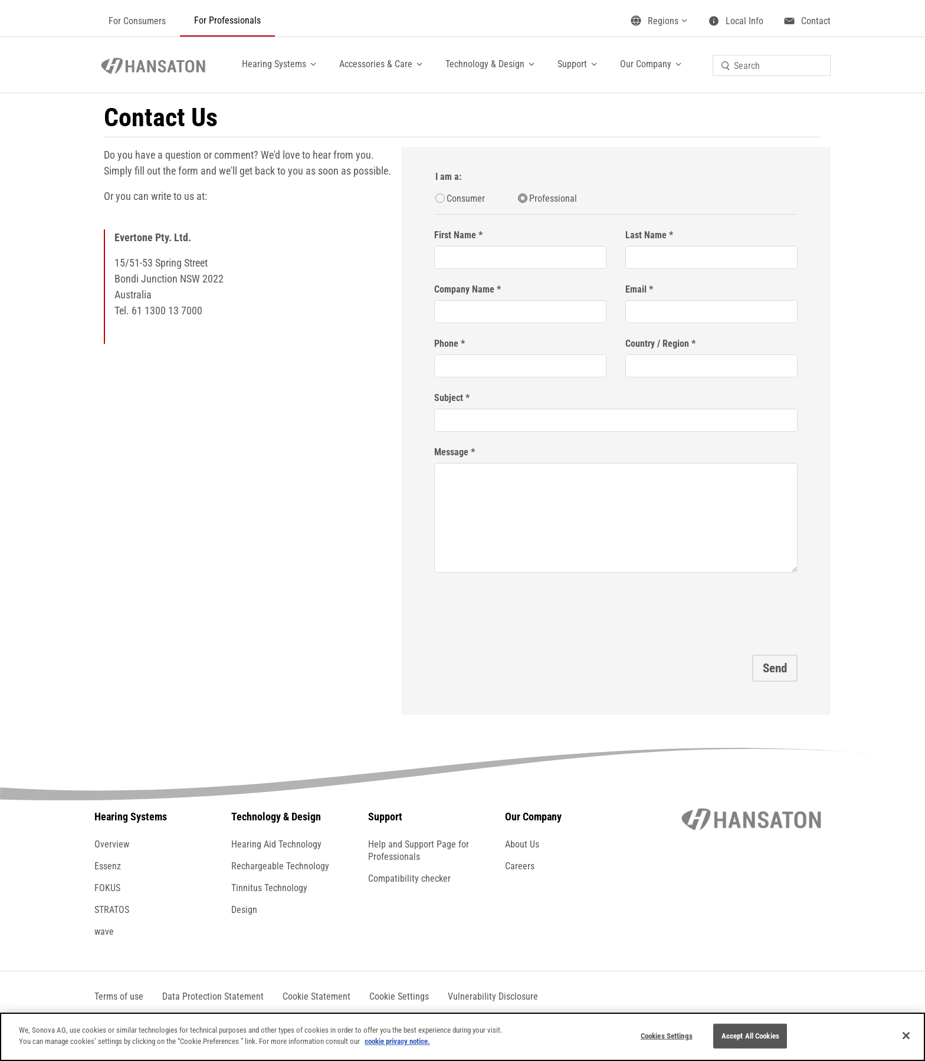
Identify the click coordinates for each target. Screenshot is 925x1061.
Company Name (464, 289)
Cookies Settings (667, 1036)
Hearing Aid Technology (276, 844)
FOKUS (107, 888)
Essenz (107, 866)
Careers (519, 866)
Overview (111, 844)
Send (775, 668)
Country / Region (657, 343)
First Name (455, 235)
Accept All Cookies (750, 1036)
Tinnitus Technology (269, 888)
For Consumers (137, 21)
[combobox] (772, 65)
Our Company (645, 64)
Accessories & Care (375, 64)
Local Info (744, 21)
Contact (816, 21)
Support (572, 64)
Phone (446, 343)
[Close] (906, 1036)
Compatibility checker (409, 878)
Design (244, 909)
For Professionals (227, 20)
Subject (448, 397)
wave (104, 931)
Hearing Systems (274, 64)
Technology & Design (484, 64)
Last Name (646, 235)
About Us (522, 844)
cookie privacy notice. (397, 1041)
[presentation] (524, 610)
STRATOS (111, 909)
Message (451, 452)
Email (636, 289)
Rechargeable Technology (280, 866)
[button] (399, 996)
